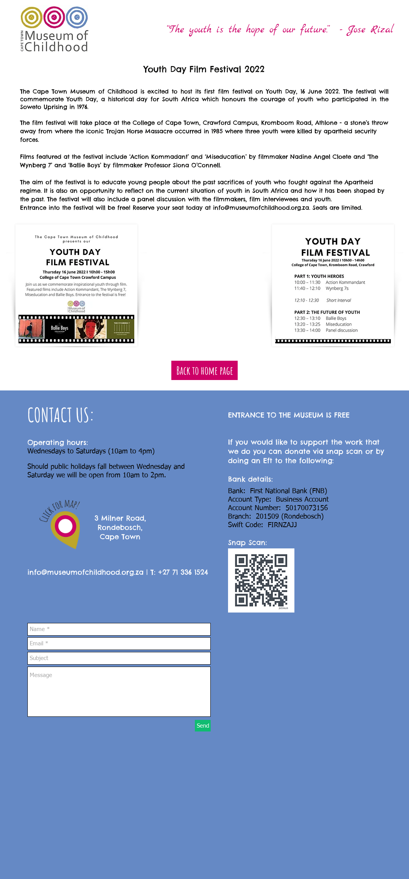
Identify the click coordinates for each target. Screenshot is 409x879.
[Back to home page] (204, 370)
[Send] (203, 725)
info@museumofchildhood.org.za (261, 207)
